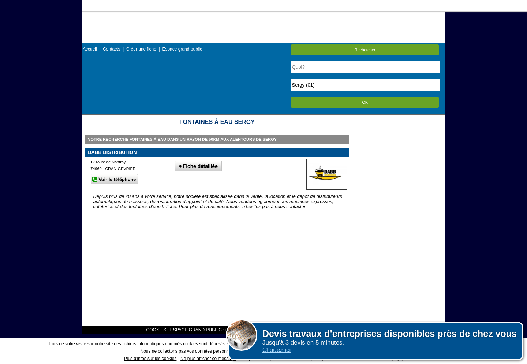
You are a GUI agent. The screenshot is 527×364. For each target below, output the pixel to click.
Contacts (111, 49)
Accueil (90, 49)
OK (365, 102)
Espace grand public (182, 49)
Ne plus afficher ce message (208, 358)
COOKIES (156, 329)
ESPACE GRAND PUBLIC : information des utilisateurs (224, 329)
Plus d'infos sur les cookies (150, 358)
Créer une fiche (141, 49)
